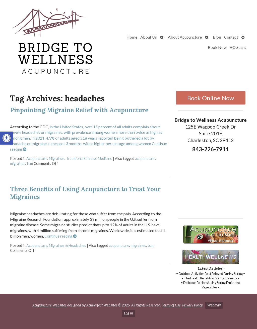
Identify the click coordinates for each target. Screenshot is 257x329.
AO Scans (238, 47)
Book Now (217, 47)
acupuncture (145, 158)
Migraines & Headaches (67, 245)
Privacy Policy (192, 305)
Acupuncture (36, 158)
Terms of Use (171, 305)
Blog (217, 37)
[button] (6, 138)
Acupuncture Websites (49, 305)
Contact (231, 37)
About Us (148, 37)
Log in (128, 313)
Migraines (57, 158)
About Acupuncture (185, 37)
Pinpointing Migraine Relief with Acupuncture (79, 110)
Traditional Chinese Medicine (89, 158)
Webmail (214, 305)
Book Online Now (210, 97)
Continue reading (60, 236)
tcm (30, 163)
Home (131, 37)
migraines (17, 163)
